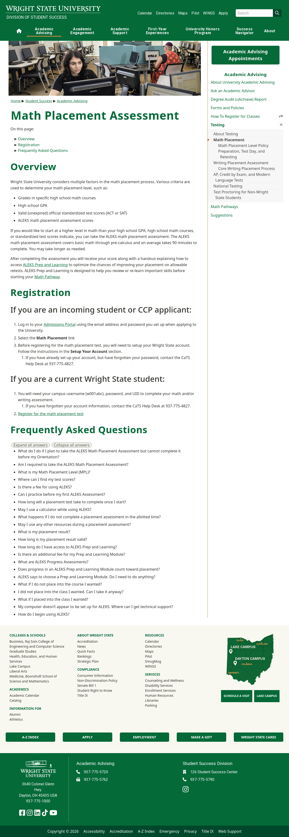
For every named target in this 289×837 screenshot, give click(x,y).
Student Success (38, 101)
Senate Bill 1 (86, 685)
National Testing (227, 186)
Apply (223, 13)
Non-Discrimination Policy (97, 680)
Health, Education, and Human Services (33, 659)
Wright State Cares (258, 737)
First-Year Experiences (157, 31)
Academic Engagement (82, 31)
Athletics (22, 719)
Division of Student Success (37, 17)
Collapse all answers (72, 445)
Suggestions (222, 215)
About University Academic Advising (243, 82)
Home (16, 101)
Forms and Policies (227, 107)
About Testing (225, 133)
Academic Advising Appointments (245, 55)
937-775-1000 (38, 801)
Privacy (190, 831)
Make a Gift (201, 737)
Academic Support (120, 31)
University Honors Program (203, 31)
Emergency (169, 831)
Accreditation (87, 641)
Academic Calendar (24, 695)
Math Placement (228, 139)
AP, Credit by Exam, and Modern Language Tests (241, 177)
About (269, 31)
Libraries (151, 700)
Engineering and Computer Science (36, 646)
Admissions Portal (60, 324)
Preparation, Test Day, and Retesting (241, 154)
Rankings (84, 656)
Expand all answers (31, 445)
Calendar (145, 13)
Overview (26, 138)
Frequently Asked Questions (43, 150)
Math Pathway (47, 276)
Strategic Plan (88, 661)
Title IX (82, 695)
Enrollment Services (160, 690)
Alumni (21, 714)
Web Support (230, 831)
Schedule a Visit (236, 696)
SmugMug (159, 661)
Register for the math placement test (50, 413)
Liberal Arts (18, 671)
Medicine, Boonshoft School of (33, 676)
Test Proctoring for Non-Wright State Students (240, 194)
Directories (165, 13)
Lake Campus (19, 666)
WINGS (209, 13)
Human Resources (159, 695)
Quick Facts (86, 651)
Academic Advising (44, 31)
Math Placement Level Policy (243, 145)
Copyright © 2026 (63, 831)
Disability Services (159, 685)
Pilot (195, 13)
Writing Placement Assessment (240, 162)
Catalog (15, 700)
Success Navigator (244, 31)
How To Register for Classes (247, 116)
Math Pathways (224, 206)
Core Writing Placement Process (246, 168)
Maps (183, 13)
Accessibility (94, 831)
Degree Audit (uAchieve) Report (238, 99)
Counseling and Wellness (164, 680)
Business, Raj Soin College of (31, 641)
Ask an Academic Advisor (233, 90)
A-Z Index (30, 737)
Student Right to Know (94, 690)
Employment (144, 737)
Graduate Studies (22, 651)
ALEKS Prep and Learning (45, 264)
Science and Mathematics (29, 681)
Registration (29, 144)
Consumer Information (95, 675)
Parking (151, 705)
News (81, 646)
